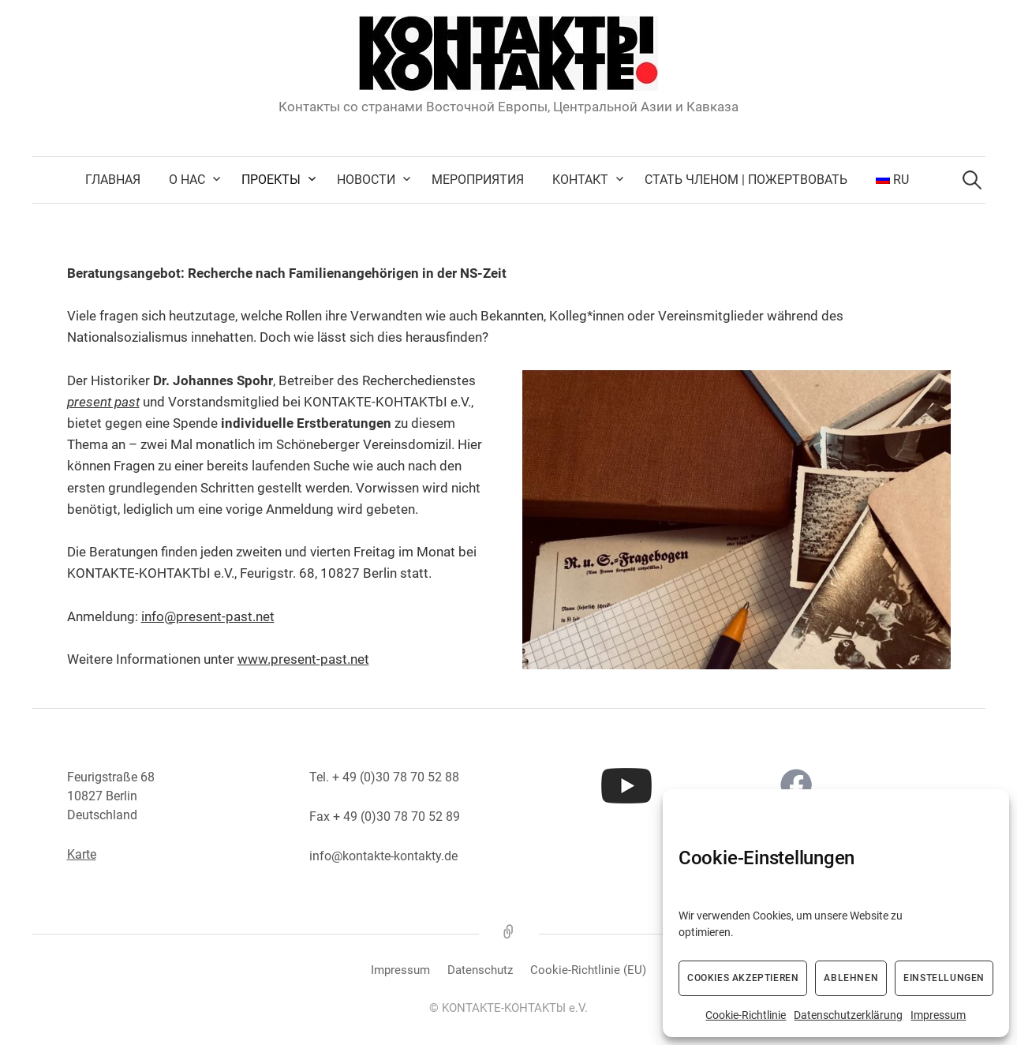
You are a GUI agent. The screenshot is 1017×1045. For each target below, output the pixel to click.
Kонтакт (580, 179)
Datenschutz (480, 970)
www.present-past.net (303, 659)
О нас (187, 179)
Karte (81, 854)
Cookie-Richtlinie (745, 1015)
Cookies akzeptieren (742, 977)
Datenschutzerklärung (848, 1015)
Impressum (938, 1015)
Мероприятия (478, 179)
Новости (366, 179)
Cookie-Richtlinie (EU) (588, 970)
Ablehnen (851, 977)
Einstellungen (944, 977)
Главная (112, 179)
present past (103, 402)
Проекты (271, 179)
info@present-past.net (208, 616)
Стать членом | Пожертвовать (746, 179)
